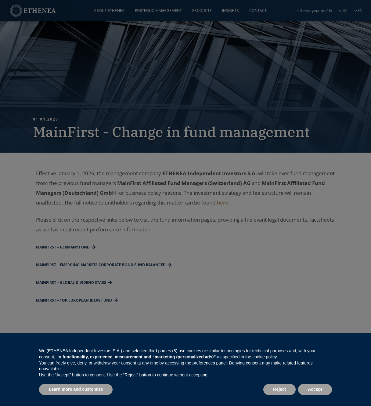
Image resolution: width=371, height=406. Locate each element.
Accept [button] (315, 389)
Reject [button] (279, 389)
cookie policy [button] (264, 356)
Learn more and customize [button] (76, 389)
